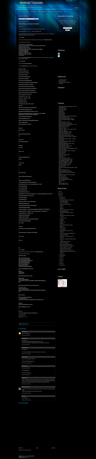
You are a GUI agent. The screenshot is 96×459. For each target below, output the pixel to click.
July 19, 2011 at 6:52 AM (25, 344)
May (61, 260)
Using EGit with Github (64, 234)
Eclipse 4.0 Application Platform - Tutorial (66, 118)
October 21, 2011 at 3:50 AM (26, 353)
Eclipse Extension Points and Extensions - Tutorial (67, 124)
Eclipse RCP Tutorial (62, 149)
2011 (60, 194)
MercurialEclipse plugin (64, 211)
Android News (33, 11)
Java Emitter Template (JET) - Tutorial (65, 161)
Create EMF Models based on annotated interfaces (68, 116)
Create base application (64, 201)
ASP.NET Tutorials (62, 113)
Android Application (42, 11)
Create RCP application (64, 202)
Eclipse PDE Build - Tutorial (63, 144)
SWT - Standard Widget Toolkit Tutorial (65, 179)
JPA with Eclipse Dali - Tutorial (64, 165)
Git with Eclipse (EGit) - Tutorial (64, 157)
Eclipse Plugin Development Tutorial (65, 145)
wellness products (39, 391)
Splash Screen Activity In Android (29, 24)
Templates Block (31, 456)
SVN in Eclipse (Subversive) (64, 178)
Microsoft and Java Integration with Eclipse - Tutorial (68, 167)
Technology (61, 83)
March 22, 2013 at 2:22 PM (26, 383)
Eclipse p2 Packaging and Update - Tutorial (66, 143)
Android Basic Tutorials (25, 324)
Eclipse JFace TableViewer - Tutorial (65, 132)
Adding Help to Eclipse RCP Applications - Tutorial (67, 106)
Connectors (62, 219)
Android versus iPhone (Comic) (65, 248)
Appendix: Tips (62, 222)
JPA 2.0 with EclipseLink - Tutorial (65, 163)
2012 (60, 193)
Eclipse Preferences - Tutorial (64, 147)
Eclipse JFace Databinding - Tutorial (65, 131)
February (61, 265)
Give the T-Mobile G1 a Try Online (66, 247)
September (62, 255)
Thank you (61, 205)
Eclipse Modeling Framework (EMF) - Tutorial (67, 141)
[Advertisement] (28, 439)
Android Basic (26, 11)
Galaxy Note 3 (61, 156)
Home (20, 11)
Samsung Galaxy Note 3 (63, 177)
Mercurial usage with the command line (67, 209)
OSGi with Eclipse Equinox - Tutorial (65, 171)
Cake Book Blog (61, 114)
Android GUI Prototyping (64, 242)
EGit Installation (62, 227)
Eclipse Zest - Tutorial (62, 155)
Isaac (23, 396)
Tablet (60, 181)
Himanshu (23, 331)
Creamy (27, 457)
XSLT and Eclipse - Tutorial (63, 184)
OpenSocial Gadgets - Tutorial (64, 169)
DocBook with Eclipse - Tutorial (64, 117)
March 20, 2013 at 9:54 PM (26, 374)
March (61, 263)
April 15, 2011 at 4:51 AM (26, 335)
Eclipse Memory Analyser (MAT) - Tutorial (66, 135)
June (61, 259)
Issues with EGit (62, 229)
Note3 (60, 168)
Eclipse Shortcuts (62, 153)
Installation (62, 208)
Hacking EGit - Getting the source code (67, 236)
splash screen (29, 31)
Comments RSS (58, 11)
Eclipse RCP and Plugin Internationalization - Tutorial (68, 148)
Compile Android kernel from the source (67, 245)
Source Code (25, 316)
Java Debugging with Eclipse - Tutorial (65, 160)
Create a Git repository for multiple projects (67, 233)
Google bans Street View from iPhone (66, 249)
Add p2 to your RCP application (65, 204)
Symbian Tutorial (62, 180)
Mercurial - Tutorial (62, 166)
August (61, 256)
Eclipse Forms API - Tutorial (64, 126)
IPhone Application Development (64, 82)
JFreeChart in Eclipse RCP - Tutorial (65, 162)
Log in (71, 0)
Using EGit (62, 231)
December (62, 197)
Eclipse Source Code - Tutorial (64, 154)
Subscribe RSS (50, 11)
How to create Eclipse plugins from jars (65, 159)
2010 (60, 195)
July (61, 258)
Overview (61, 226)
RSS (76, 7)
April (61, 262)
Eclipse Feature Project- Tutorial (64, 125)
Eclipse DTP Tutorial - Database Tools (65, 123)
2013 (60, 191)
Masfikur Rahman (25, 386)
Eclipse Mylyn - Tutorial (63, 142)
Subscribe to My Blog (63, 20)
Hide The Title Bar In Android (65, 241)
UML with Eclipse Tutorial (63, 183)
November (62, 198)
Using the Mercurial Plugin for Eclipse (66, 212)
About (65, 11)
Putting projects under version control (66, 230)
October (61, 253)
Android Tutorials (31, 2)
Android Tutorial (61, 112)
